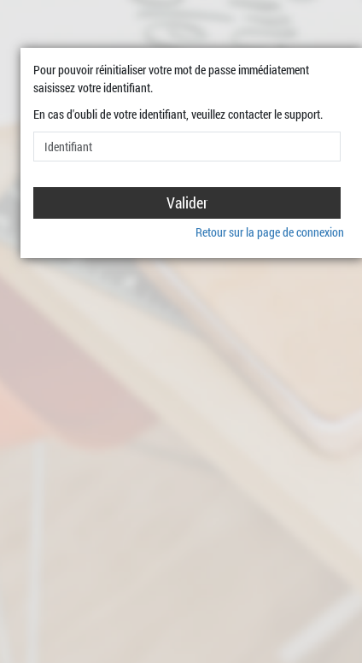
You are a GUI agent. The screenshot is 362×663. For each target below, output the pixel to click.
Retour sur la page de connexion (270, 232)
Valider (187, 202)
